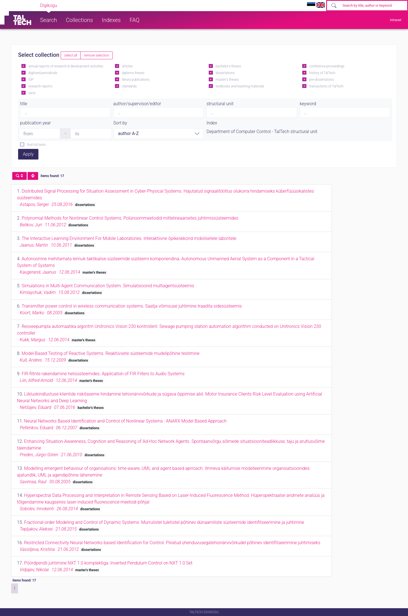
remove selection (96, 55)
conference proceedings (326, 66)
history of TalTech (322, 73)
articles (127, 66)
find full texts (36, 145)
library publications (135, 80)
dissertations (225, 73)
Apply (28, 154)
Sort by (120, 123)
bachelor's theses (228, 66)
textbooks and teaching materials (240, 86)
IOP (31, 80)
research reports (40, 86)
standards (129, 86)
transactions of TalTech (326, 86)
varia (31, 93)
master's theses (227, 80)
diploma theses (133, 73)
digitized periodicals (42, 73)
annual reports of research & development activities (65, 66)
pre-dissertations (321, 80)
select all (70, 55)
